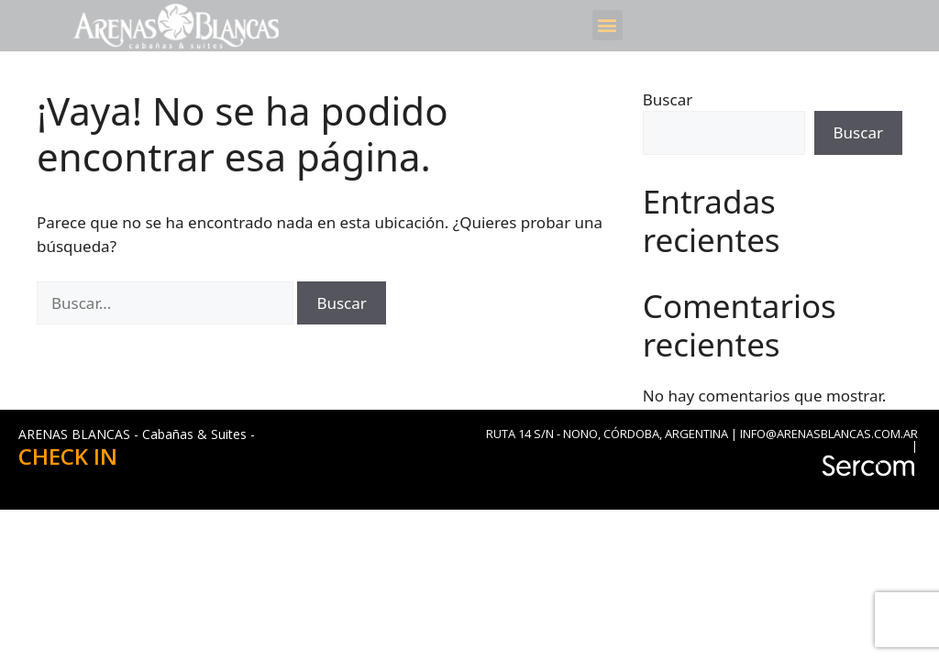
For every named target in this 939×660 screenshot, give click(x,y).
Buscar (667, 99)
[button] (607, 25)
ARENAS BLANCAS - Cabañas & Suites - (136, 434)
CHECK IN (67, 456)
